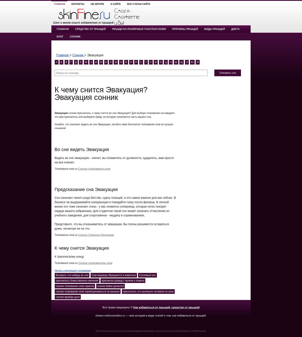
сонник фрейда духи (68, 297)
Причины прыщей (185, 29)
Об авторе (97, 4)
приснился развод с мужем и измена (123, 280)
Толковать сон (227, 72)
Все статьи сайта (138, 4)
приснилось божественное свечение (77, 280)
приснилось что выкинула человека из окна (148, 291)
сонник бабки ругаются (110, 286)
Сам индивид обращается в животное (114, 275)
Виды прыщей (214, 29)
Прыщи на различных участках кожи (139, 29)
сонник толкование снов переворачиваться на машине (88, 291)
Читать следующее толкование (73, 270)
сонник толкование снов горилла (75, 286)
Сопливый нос (147, 275)
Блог (60, 36)
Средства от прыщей (90, 29)
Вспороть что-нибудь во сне (72, 275)
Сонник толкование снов (94, 168)
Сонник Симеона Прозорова (96, 234)
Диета (235, 29)
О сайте (116, 4)
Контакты (77, 4)
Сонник (75, 36)
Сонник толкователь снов (95, 263)
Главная (59, 4)
